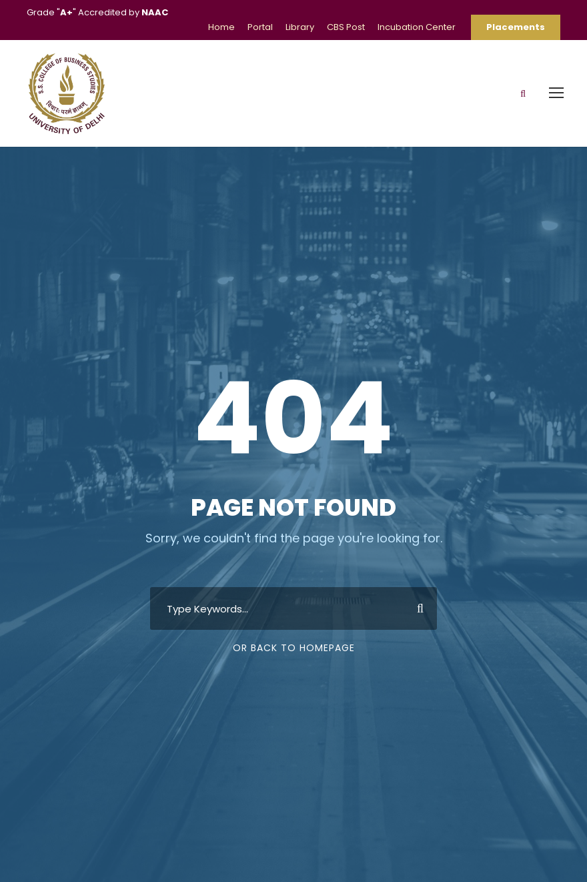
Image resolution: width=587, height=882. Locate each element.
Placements (515, 27)
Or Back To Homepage (294, 647)
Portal (260, 27)
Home (221, 27)
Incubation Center (417, 27)
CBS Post (346, 27)
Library (299, 27)
